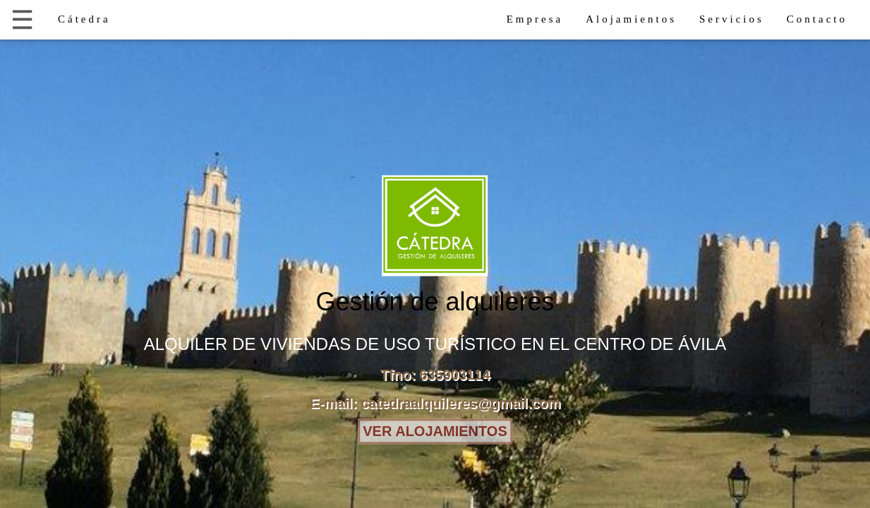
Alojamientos (631, 19)
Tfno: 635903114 (435, 375)
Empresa (535, 19)
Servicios (731, 19)
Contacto (817, 19)
